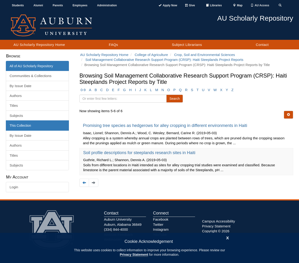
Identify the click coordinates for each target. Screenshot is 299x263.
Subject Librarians (187, 45)
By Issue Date (20, 86)
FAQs (113, 45)
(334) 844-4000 (116, 229)
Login (14, 187)
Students (18, 5)
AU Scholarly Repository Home (39, 45)
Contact (262, 45)
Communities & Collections (30, 76)
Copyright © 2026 (215, 231)
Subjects (16, 116)
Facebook (160, 219)
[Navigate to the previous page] (84, 183)
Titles (14, 105)
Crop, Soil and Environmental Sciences (204, 55)
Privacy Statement (134, 254)
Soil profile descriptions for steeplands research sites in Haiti (139, 152)
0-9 (83, 90)
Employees (80, 5)
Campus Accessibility (218, 221)
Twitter (158, 224)
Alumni (38, 5)
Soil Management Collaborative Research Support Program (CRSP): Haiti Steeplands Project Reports (164, 60)
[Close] (227, 237)
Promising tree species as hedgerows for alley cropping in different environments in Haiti (165, 125)
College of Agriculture (151, 55)
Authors (16, 96)
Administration (107, 5)
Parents (58, 5)
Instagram (161, 229)
